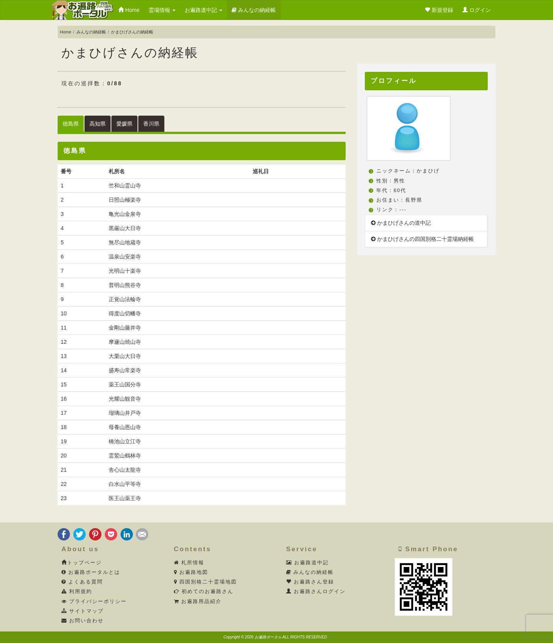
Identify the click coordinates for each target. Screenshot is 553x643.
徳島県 (71, 124)
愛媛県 (124, 124)
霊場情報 (162, 10)
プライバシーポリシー (94, 601)
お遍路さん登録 (310, 582)
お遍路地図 (191, 572)
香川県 (151, 124)
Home (128, 10)
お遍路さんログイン (316, 591)
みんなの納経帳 (254, 10)
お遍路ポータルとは (91, 572)
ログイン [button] (476, 10)
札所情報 (189, 562)
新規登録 (439, 10)
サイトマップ (82, 611)
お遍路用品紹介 (198, 601)
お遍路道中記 (203, 10)
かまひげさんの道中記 (401, 223)
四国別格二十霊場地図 (205, 582)
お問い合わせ (82, 620)
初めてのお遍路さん (204, 591)
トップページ (81, 562)
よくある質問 (82, 582)
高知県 (97, 124)
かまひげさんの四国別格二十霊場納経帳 (422, 239)
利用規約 (77, 591)
